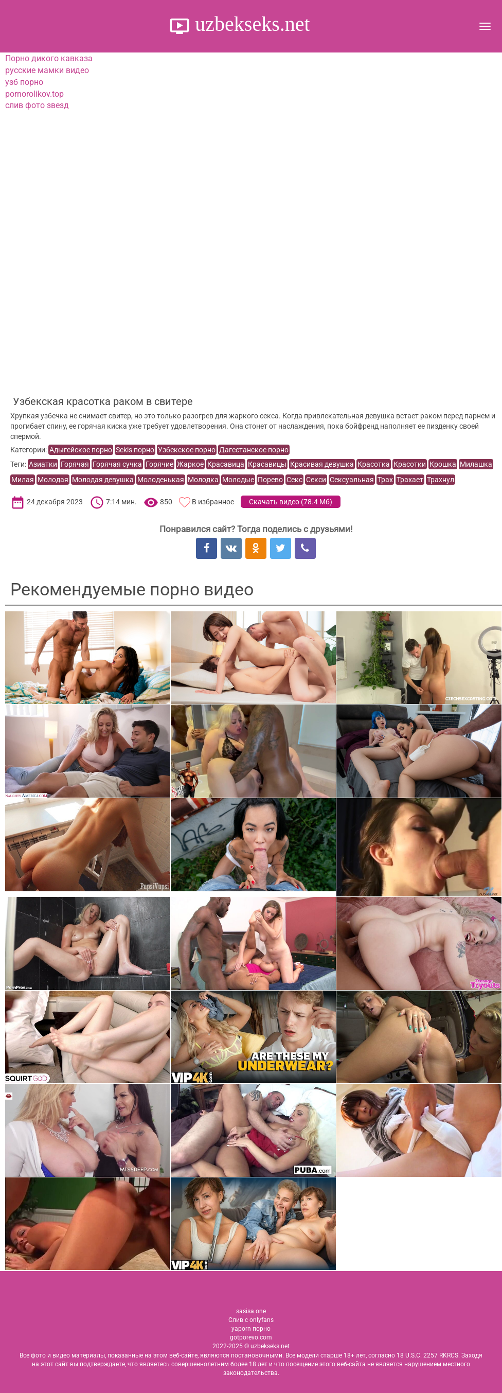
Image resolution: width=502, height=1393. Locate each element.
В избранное (213, 502)
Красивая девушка (322, 464)
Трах (385, 479)
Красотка (373, 464)
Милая (22, 479)
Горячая (75, 464)
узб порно (24, 82)
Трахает (410, 479)
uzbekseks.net (250, 24)
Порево (270, 479)
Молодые (238, 479)
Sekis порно (135, 450)
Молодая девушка (103, 479)
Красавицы (267, 464)
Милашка (476, 464)
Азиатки (43, 464)
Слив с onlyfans (251, 1320)
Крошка (442, 464)
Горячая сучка (117, 464)
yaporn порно (251, 1328)
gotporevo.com (251, 1337)
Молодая (53, 479)
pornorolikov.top (34, 94)
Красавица (225, 464)
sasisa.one (251, 1311)
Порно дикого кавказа (49, 58)
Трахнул (440, 479)
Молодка (203, 479)
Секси (316, 479)
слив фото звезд (37, 105)
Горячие (159, 464)
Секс (294, 479)
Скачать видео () (290, 502)
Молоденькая (160, 479)
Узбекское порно (187, 450)
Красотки (409, 464)
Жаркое (190, 464)
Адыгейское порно (80, 450)
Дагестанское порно (254, 450)
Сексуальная (352, 479)
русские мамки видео (47, 70)
